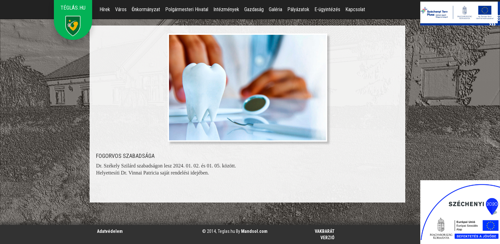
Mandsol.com (254, 231)
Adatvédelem (110, 231)
